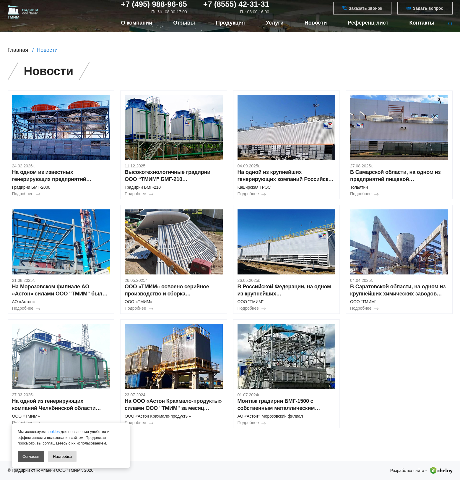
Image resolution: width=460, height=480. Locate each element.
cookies (52, 431)
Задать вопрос (425, 12)
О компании (136, 32)
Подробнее (23, 194)
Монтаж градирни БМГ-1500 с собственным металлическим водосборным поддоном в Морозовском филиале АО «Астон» (283, 405)
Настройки (62, 456)
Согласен (30, 456)
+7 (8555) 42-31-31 (236, 8)
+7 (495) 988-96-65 (154, 8)
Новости (316, 32)
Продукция (230, 32)
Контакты (422, 32)
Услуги (275, 32)
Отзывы (184, 32)
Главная (18, 50)
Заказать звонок (362, 12)
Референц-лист (368, 32)
